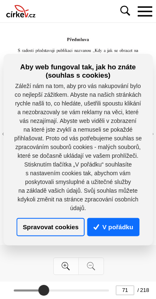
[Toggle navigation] (145, 11)
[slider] (43, 290)
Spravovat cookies (51, 226)
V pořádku (114, 226)
